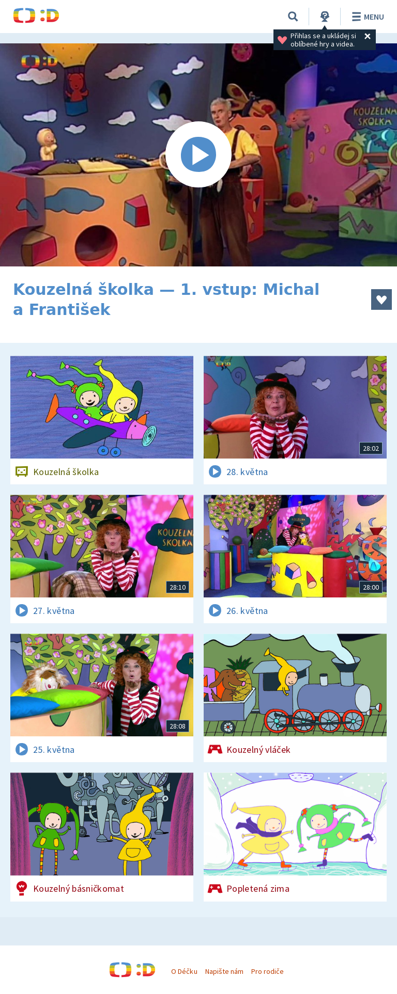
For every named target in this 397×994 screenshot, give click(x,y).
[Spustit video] (198, 154)
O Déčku (184, 971)
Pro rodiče (267, 971)
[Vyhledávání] (293, 16)
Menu (366, 16)
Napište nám (224, 971)
